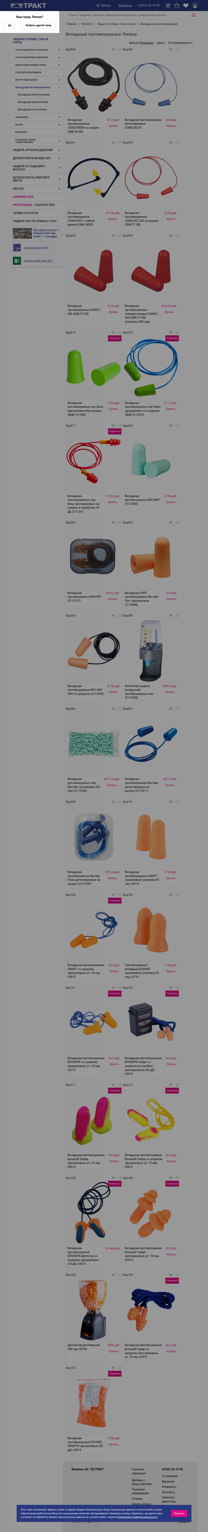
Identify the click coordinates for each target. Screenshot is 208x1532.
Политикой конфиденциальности (137, 1517)
